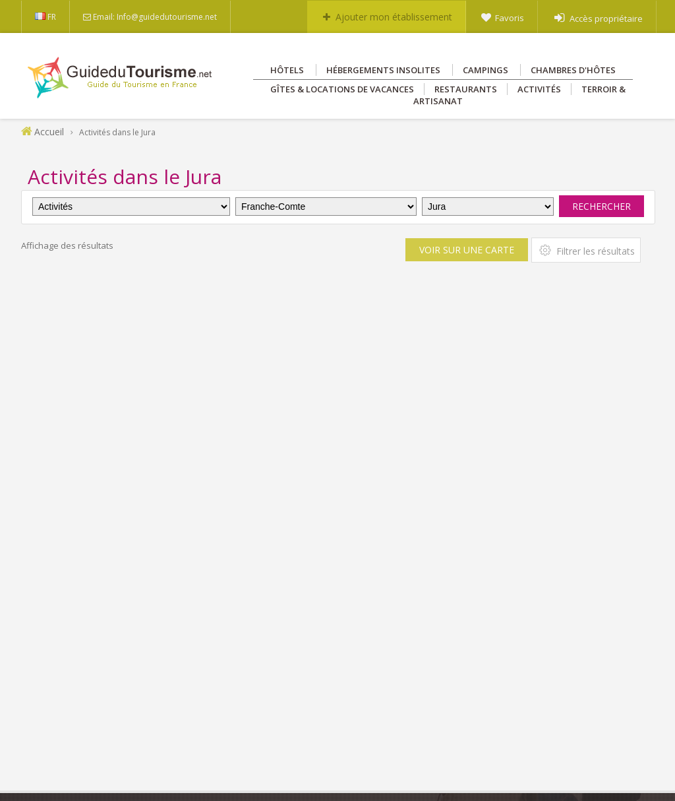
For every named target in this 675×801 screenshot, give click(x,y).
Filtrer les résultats (586, 250)
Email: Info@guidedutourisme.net (155, 16)
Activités (539, 89)
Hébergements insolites (383, 70)
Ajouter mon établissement (394, 17)
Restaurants (465, 89)
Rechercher (601, 206)
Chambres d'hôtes (573, 70)
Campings (485, 70)
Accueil (49, 131)
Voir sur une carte (466, 249)
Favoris (509, 18)
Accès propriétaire (606, 18)
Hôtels (287, 70)
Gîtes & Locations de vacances (342, 89)
